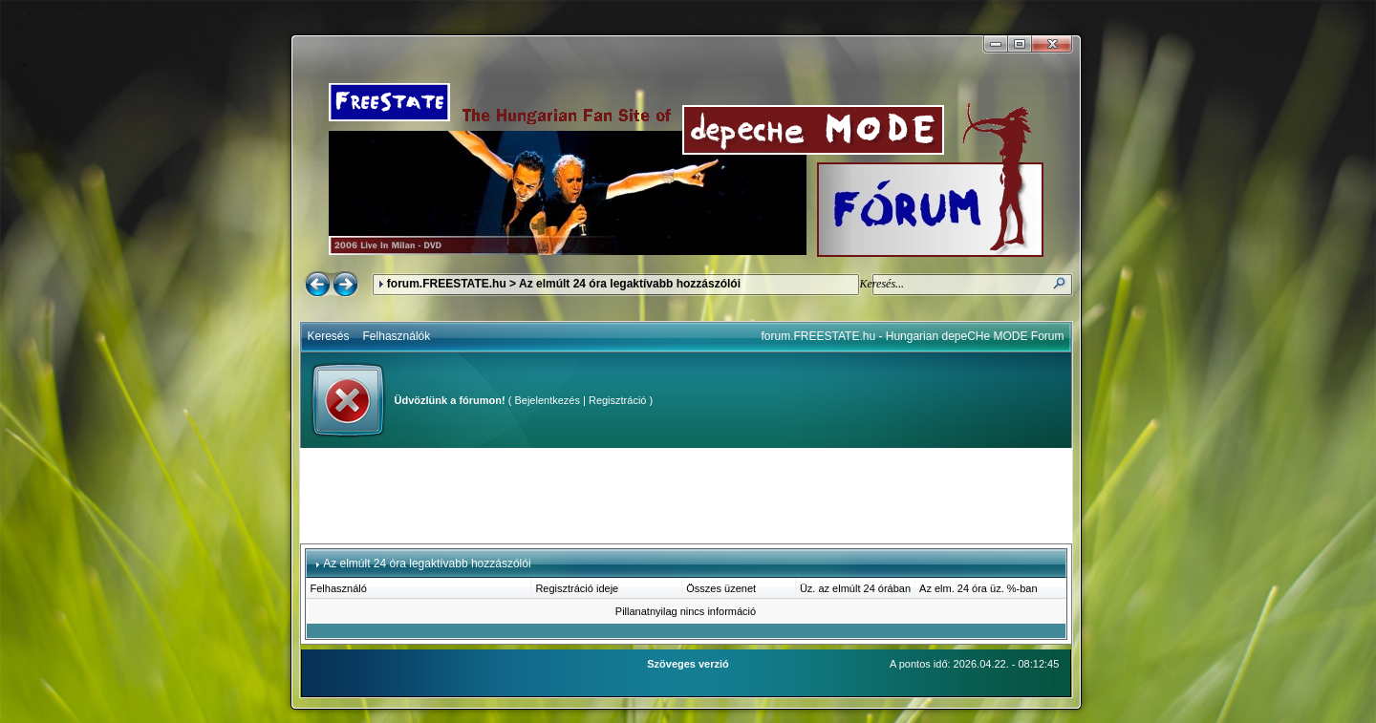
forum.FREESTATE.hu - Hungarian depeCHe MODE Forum (913, 336)
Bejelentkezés (547, 400)
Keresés (329, 336)
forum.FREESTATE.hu (446, 283)
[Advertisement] (686, 496)
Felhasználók (397, 336)
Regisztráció (618, 400)
